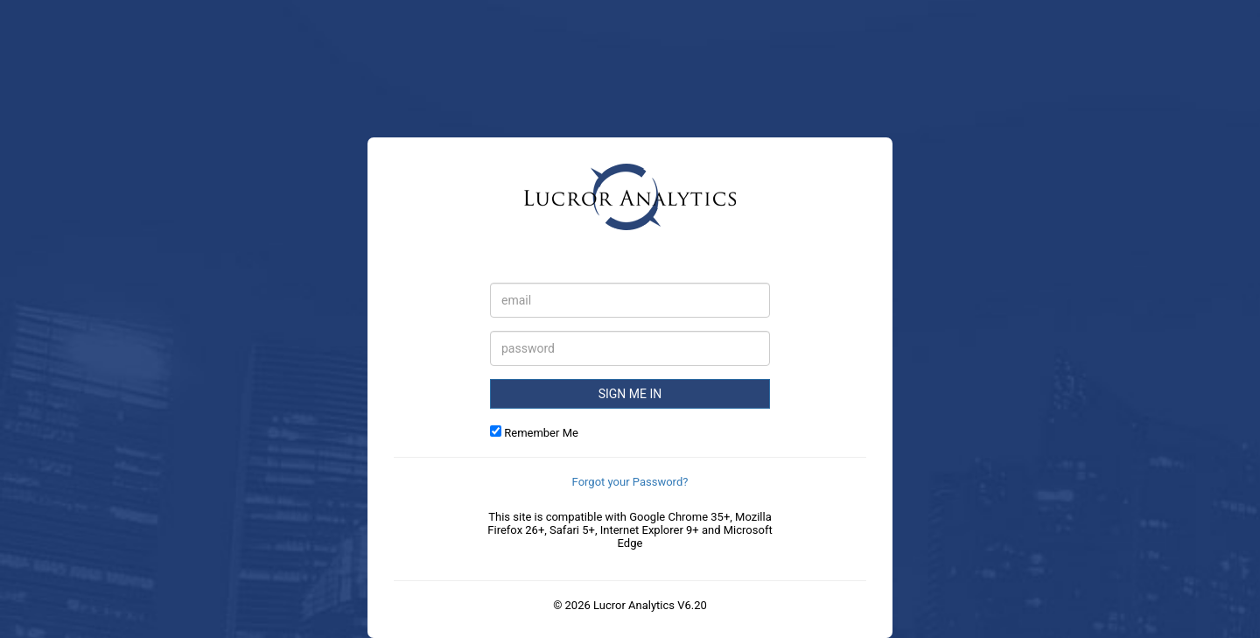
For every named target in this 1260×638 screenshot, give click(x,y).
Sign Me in (630, 394)
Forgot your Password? (630, 481)
